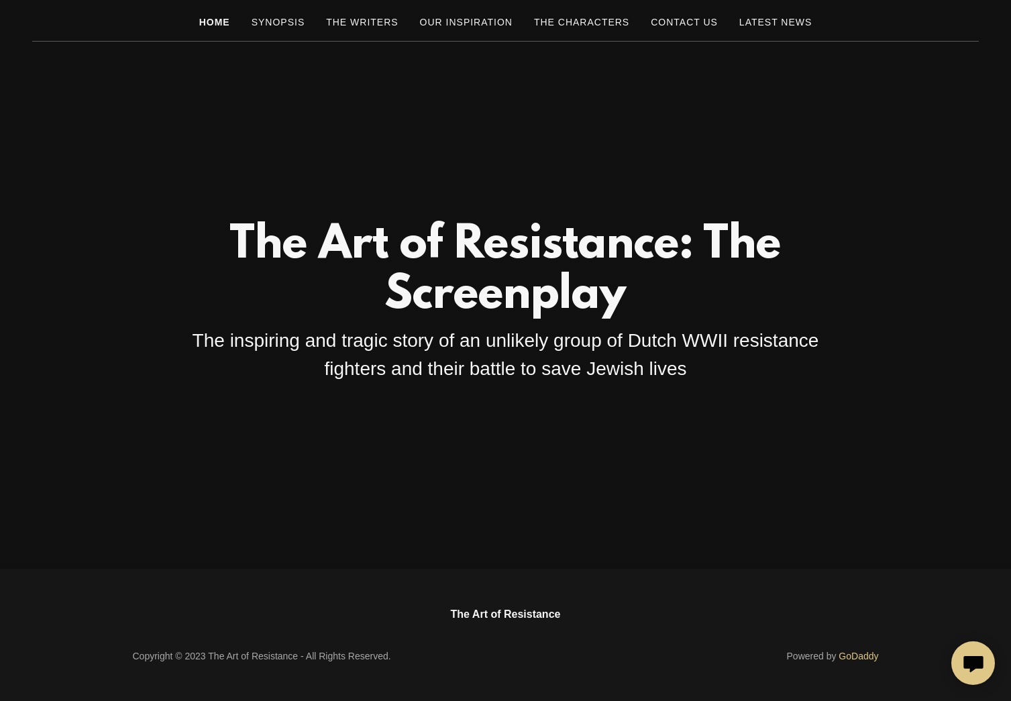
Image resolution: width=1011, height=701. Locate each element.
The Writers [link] (362, 22)
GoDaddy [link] (858, 656)
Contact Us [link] (684, 22)
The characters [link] (581, 22)
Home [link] (214, 22)
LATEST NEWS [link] (775, 22)
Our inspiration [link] (466, 22)
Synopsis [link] (278, 22)
